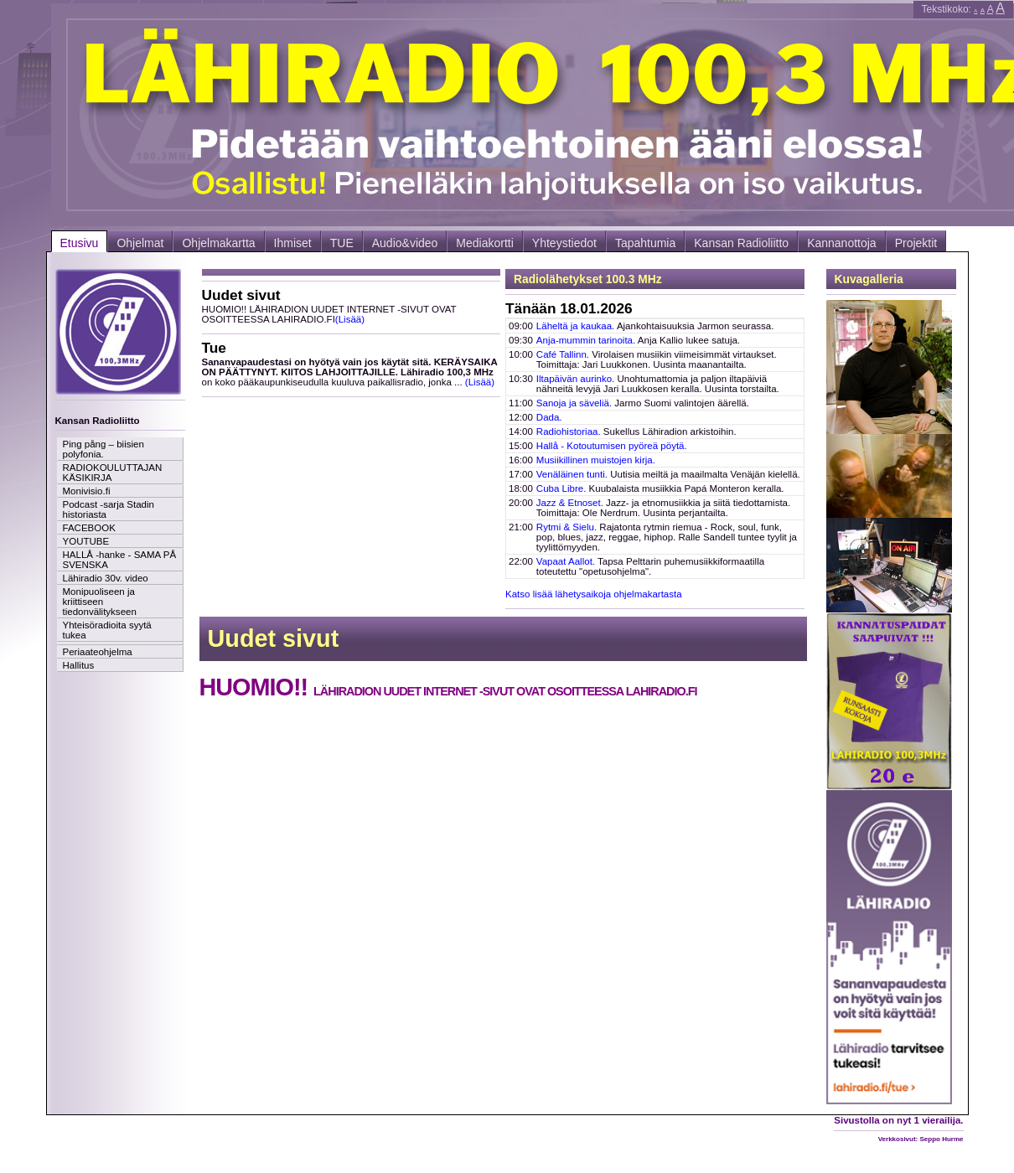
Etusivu (79, 243)
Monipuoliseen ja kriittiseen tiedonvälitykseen (100, 601)
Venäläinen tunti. (572, 474)
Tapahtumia (645, 243)
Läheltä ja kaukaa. (575, 326)
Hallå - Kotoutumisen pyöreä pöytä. (611, 446)
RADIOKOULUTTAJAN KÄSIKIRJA (113, 472)
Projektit (916, 243)
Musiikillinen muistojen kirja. (595, 460)
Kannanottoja (842, 243)
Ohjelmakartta (218, 243)
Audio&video (405, 243)
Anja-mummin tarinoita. (585, 340)
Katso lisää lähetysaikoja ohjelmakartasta (593, 594)
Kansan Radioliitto (741, 243)
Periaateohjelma (97, 652)
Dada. (549, 417)
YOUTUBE (86, 541)
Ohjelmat (139, 243)
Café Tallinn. (562, 354)
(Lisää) (350, 319)
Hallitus (79, 665)
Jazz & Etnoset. (569, 503)
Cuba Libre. (561, 488)
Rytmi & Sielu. (566, 527)
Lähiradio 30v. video (105, 578)
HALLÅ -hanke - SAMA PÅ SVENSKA (120, 560)
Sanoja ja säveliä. (574, 403)
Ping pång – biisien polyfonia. (103, 449)
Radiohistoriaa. (568, 431)
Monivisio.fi (87, 491)
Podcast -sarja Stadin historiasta (108, 509)
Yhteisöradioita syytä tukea (107, 630)
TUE (342, 243)
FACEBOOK (89, 528)
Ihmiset (293, 243)
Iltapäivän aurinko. (575, 379)
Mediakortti (484, 243)
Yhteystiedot (564, 243)
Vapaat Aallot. (565, 561)
